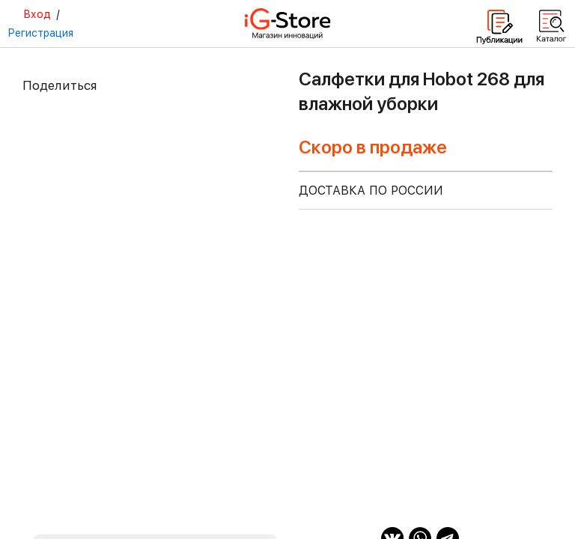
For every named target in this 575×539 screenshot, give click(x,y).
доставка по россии (371, 190)
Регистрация (40, 33)
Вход (37, 14)
